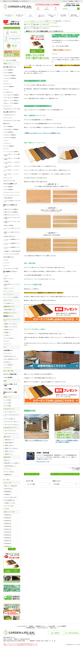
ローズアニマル (8, 367)
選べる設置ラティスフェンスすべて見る (12, 285)
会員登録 (71, 1)
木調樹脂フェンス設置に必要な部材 (12, 251)
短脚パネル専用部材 (9, 225)
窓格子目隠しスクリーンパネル (74, 16)
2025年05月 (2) (8, 546)
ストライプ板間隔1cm (9, 86)
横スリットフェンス (9, 278)
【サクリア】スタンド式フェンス (12, 424)
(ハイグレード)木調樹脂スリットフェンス (12, 244)
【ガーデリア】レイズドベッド (11, 433)
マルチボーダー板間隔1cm (10, 75)
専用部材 (6, 281)
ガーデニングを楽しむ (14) (10, 497)
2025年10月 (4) (8, 532)
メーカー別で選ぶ (7, 377)
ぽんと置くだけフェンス (9, 16)
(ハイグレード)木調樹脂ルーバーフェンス (12, 240)
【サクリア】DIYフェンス (10, 412)
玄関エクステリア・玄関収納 (10, 393)
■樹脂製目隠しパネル (8, 306)
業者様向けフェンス (8, 316)
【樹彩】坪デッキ (8, 454)
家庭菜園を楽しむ (8, 474)
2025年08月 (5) (8, 537)
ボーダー (6, 260)
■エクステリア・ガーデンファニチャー (11, 320)
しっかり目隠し (8, 400)
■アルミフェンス (7, 300)
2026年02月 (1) (8, 520)
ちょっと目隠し (8, 402)
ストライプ (7, 262)
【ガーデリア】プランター (10, 430)
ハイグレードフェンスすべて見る (12, 254)
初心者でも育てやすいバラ (10, 356)
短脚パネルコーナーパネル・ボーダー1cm (12, 218)
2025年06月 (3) (8, 543)
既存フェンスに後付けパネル (10, 205)
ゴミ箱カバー (7, 335)
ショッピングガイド (22, 626)
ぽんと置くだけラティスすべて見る (12, 120)
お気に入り (46, 8)
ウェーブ (6, 89)
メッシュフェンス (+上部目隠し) (12, 151)
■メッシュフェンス (8, 294)
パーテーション (8, 468)
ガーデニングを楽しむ (9, 471)
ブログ (6, 479)
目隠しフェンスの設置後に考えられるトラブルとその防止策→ (65, 474)
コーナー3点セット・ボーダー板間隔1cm (12, 155)
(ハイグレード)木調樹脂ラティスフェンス (12, 248)
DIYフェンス (30, 16)
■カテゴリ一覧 (7, 482)
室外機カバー (7, 332)
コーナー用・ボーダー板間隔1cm (12, 95)
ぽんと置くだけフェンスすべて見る (12, 108)
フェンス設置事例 (61, 626)
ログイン (65, 1)
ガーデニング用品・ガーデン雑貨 (10, 385)
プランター (7, 341)
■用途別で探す (7, 457)
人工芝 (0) (7, 508)
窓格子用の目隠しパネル (10, 309)
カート (55, 8)
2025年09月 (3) (8, 535)
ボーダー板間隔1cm (9, 69)
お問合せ (77, 1)
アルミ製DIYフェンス (9, 303)
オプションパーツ (8, 106)
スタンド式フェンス (8, 257)
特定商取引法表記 (31, 627)
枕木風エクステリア (9, 329)
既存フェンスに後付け (52, 16)
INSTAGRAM (72, 633)
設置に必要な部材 (8, 197)
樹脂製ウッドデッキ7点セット (11, 323)
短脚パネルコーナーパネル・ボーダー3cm (12, 222)
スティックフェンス (9, 291)
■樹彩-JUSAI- (6, 436)
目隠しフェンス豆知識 (75, 467)
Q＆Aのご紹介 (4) (8, 488)
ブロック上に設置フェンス (41, 16)
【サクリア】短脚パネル (10, 418)
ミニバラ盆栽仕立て (9, 364)
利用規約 (31, 626)
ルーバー (6, 81)
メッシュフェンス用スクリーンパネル (12, 229)
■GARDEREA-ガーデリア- (10, 427)
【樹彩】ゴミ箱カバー (9, 445)
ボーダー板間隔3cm (9, 72)
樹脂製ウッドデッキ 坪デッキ (11, 326)
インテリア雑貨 (7, 389)
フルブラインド (8, 83)
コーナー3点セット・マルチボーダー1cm (12, 163)
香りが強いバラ (8, 362)
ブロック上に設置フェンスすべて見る (12, 201)
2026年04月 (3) (8, 515)
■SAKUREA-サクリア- (9, 409)
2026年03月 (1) (8, 517)
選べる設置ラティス (63, 16)
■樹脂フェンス (7, 63)
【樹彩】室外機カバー (9, 442)
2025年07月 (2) (8, 540)
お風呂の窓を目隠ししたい (10, 466)
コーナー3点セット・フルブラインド (12, 170)
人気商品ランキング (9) (10, 503)
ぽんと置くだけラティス (19, 16)
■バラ (4, 347)
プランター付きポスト (9, 338)
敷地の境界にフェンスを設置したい (12, 463)
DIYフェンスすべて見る (10, 180)
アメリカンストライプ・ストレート (12, 192)
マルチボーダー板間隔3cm (10, 78)
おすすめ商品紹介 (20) (9, 500)
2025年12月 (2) (8, 526)
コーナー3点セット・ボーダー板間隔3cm (12, 159)
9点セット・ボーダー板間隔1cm (12, 100)
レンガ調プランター (9, 92)
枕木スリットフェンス (9, 288)
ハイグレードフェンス (9, 236)
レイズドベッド (8, 344)
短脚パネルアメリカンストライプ (12, 214)
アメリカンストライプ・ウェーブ (12, 195)
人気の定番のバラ (7, 350)
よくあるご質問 (51, 626)
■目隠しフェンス (7, 397)
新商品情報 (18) (8, 491)
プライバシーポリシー (42, 627)
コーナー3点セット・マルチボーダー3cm (12, 167)
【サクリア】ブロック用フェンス (12, 421)
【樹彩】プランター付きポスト (11, 448)
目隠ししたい (7, 460)
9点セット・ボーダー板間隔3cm (12, 103)
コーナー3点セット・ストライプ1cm (12, 174)
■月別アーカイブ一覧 (8, 512)
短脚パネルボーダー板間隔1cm (11, 209)
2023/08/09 (78, 468)
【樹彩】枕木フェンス (9, 439)
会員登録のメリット (40, 626)
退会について (53, 627)
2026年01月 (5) (8, 523)
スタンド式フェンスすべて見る (11, 268)
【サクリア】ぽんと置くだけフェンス (12, 415)
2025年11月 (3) (8, 529)
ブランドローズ (8, 353)
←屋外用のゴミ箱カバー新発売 (32, 474)
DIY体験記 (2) (8, 494)
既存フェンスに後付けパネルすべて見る (12, 233)
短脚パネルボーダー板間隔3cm (11, 212)
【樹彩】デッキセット (9, 451)
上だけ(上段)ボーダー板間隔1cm (12, 129)
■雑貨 (4, 381)
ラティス (6, 265)
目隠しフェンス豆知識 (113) (11, 485)
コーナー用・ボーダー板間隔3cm (12, 97)
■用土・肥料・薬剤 (8, 370)
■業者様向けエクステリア (10, 312)
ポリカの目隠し (8, 405)
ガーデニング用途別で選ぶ (10, 374)
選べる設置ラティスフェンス (10, 272)
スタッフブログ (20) (9, 505)
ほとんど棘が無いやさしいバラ (11, 359)
